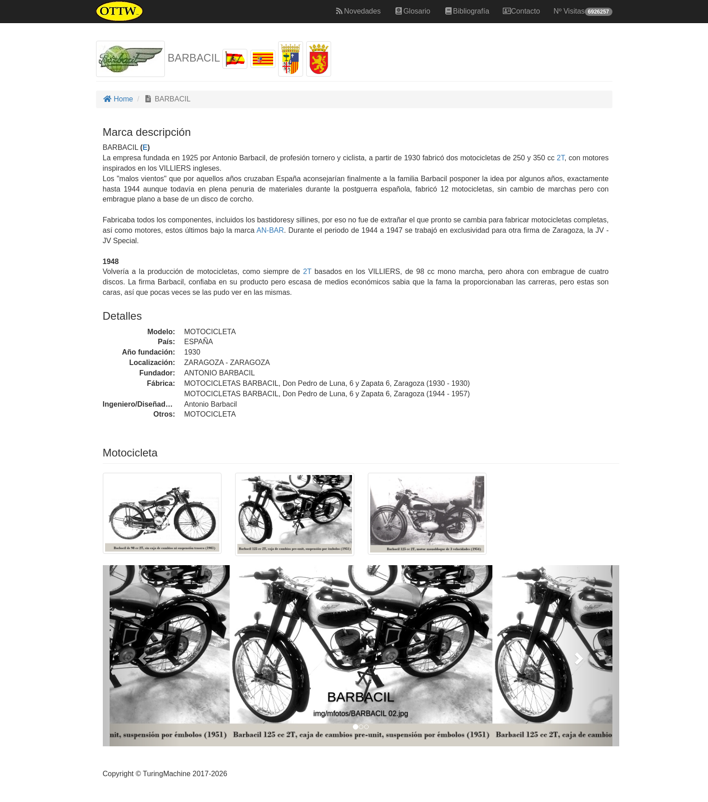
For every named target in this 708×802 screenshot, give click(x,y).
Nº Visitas (583, 11)
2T (560, 158)
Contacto (521, 11)
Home (118, 99)
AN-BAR (269, 230)
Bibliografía (466, 11)
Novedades (357, 11)
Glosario (412, 11)
